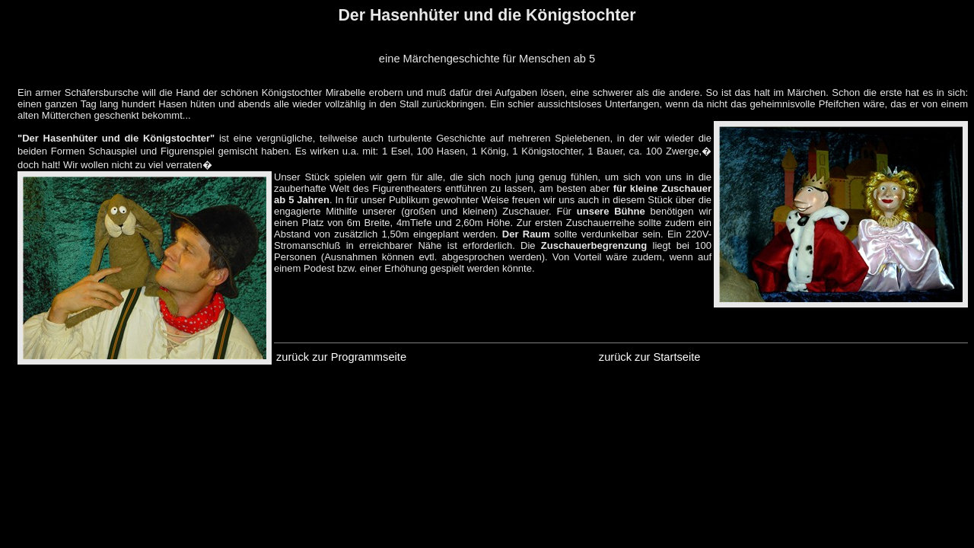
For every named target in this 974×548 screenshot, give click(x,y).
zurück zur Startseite (650, 357)
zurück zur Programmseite (341, 357)
